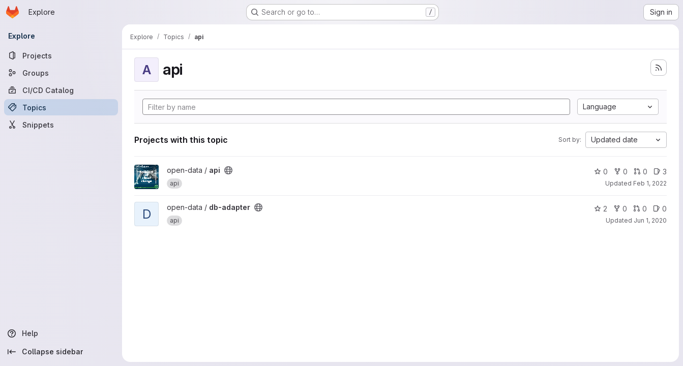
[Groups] (61, 73)
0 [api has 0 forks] (621, 171)
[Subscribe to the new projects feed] (658, 67)
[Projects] (61, 55)
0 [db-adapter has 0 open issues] (660, 208)
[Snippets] (61, 124)
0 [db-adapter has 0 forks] (620, 208)
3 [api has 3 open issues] (660, 171)
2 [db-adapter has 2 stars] (600, 208)
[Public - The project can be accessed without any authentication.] (228, 170)
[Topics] (61, 107)
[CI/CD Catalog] (61, 90)
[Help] (61, 333)
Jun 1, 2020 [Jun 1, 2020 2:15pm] (650, 220)
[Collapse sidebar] (61, 352)
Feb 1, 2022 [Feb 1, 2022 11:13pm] (650, 183)
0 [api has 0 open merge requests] (640, 171)
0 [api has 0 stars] (601, 171)
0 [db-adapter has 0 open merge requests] (640, 208)
